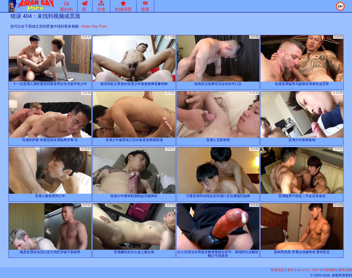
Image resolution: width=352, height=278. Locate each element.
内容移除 (329, 270)
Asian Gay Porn (94, 26)
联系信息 (277, 270)
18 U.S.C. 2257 (308, 270)
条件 (290, 270)
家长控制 (345, 270)
